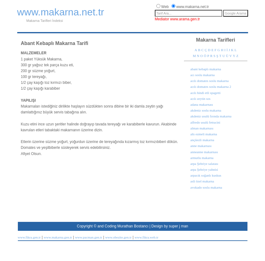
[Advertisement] (129, 29)
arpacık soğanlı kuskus (206, 175)
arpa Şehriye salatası (204, 163)
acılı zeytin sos (201, 98)
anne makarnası (201, 146)
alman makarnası (202, 128)
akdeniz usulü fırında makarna (211, 116)
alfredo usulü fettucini (205, 122)
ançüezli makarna (202, 140)
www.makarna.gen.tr (58, 237)
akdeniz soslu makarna (206, 110)
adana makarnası (202, 104)
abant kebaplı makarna (206, 69)
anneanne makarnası (204, 152)
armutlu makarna (202, 158)
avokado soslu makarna (206, 187)
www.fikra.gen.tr (29, 237)
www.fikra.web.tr (146, 237)
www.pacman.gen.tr (88, 237)
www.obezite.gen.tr (118, 237)
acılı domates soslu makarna (210, 81)
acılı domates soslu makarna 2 (211, 86)
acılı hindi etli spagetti (206, 93)
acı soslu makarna (203, 75)
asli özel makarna (202, 181)
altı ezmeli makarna (204, 134)
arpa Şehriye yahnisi (204, 169)
